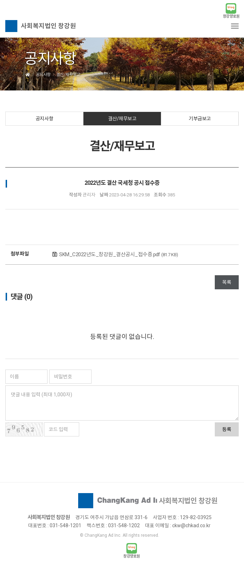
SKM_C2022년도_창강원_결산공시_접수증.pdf (118, 254)
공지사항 (44, 118)
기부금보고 (200, 118)
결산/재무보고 (122, 118)
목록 (226, 282)
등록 (226, 429)
